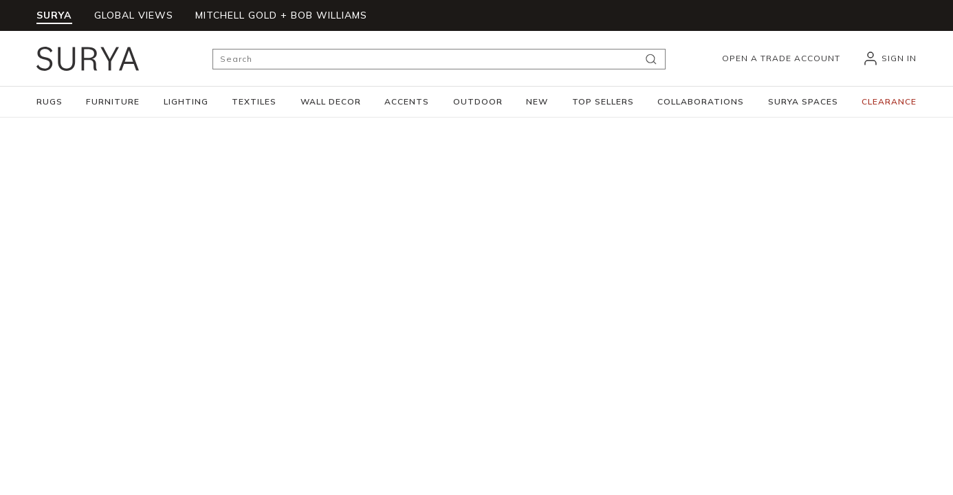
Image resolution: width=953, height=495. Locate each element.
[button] (49, 102)
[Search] (439, 59)
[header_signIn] (889, 58)
